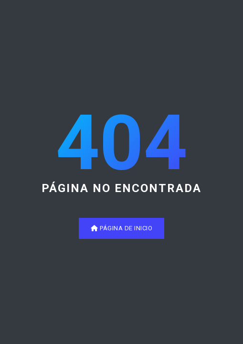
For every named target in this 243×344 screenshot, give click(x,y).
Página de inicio (121, 228)
